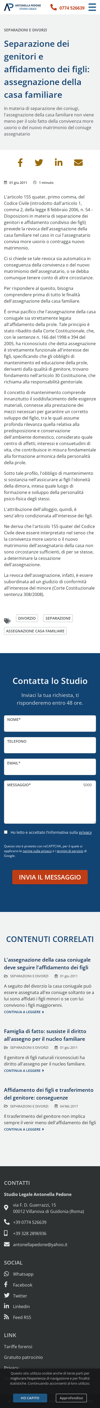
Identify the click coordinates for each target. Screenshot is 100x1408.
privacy (85, 832)
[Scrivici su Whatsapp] (19, 1274)
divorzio (27, 618)
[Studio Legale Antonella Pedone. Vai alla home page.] (22, 7)
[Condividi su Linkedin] (58, 164)
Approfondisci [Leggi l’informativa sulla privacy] (71, 1398)
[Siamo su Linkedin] (17, 1306)
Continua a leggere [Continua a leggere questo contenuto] (22, 1011)
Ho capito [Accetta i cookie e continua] (30, 1398)
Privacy (11, 1368)
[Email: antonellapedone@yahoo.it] (50, 1244)
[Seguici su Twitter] (15, 1296)
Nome (13, 719)
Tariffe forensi (18, 1347)
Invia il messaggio (50, 877)
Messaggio (18, 784)
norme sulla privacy (37, 851)
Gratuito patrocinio (23, 1357)
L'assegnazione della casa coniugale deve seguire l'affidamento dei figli (47, 963)
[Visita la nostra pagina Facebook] (18, 1285)
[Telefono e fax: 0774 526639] (50, 1222)
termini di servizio (70, 851)
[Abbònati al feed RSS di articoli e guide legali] (17, 1317)
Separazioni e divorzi (25, 29)
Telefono (16, 741)
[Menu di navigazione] (92, 7)
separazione (58, 618)
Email (12, 763)
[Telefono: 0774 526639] (67, 7)
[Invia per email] (78, 164)
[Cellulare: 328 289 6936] (50, 1233)
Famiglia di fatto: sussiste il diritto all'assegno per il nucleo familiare (45, 1035)
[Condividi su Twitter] (39, 164)
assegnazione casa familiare (35, 630)
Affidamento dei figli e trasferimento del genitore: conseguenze (49, 1093)
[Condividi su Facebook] (20, 164)
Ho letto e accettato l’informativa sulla (51, 832)
